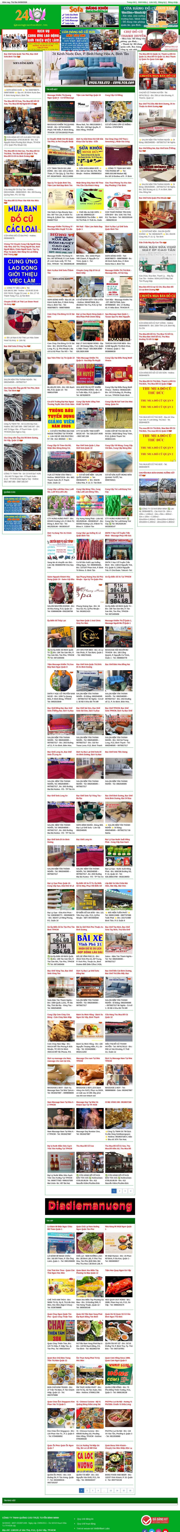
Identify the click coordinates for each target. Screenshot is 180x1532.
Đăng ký (162, 2)
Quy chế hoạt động (86, 1523)
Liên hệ (152, 2)
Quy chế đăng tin (85, 1519)
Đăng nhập (173, 2)
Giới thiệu (142, 2)
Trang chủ (131, 2)
